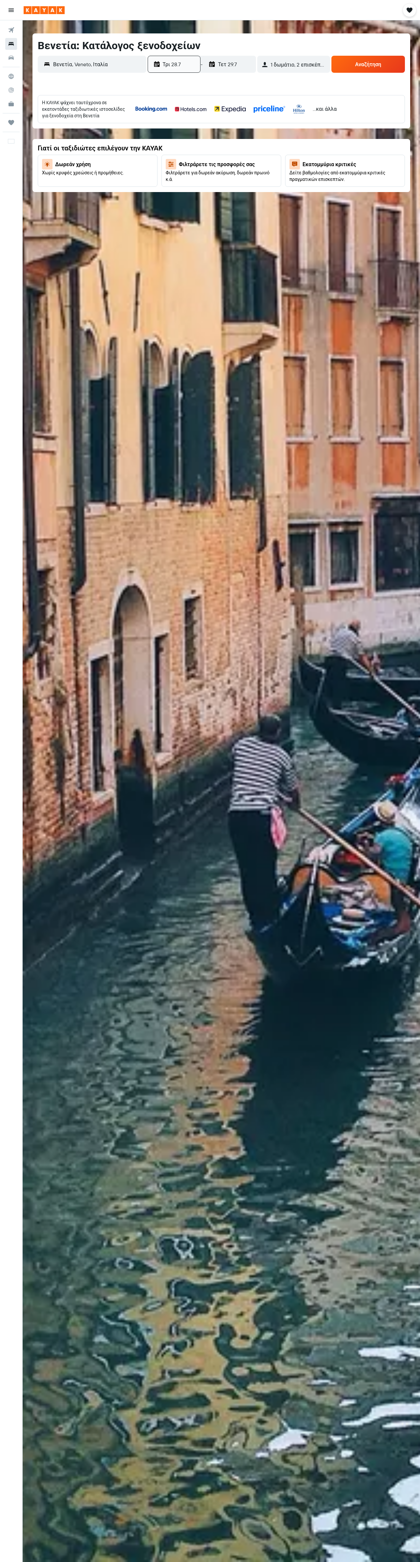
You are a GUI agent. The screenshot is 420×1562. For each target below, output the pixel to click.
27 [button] (162, 188)
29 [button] (194, 188)
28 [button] (178, 188)
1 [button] (194, 125)
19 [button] (256, 157)
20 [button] (162, 172)
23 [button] (209, 172)
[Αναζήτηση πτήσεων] (11, 30)
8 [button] (193, 141)
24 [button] (225, 172)
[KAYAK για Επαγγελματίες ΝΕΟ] (11, 103)
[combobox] (98, 64)
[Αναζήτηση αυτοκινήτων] (11, 57)
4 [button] (241, 125)
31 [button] (225, 188)
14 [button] (178, 157)
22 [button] (194, 172)
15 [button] (193, 157)
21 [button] (178, 172)
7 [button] (178, 141)
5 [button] (256, 125)
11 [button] (241, 141)
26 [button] (257, 172)
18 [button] (241, 157)
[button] (11, 10)
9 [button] (209, 141)
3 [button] (225, 125)
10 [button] (225, 141)
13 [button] (162, 157)
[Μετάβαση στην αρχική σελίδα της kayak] (44, 10)
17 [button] (225, 157)
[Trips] (11, 122)
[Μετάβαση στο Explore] (11, 76)
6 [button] (162, 141)
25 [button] (241, 172)
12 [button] (256, 141)
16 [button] (209, 157)
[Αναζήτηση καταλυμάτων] (11, 43)
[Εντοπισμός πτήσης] (11, 90)
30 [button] (209, 188)
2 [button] (209, 125)
